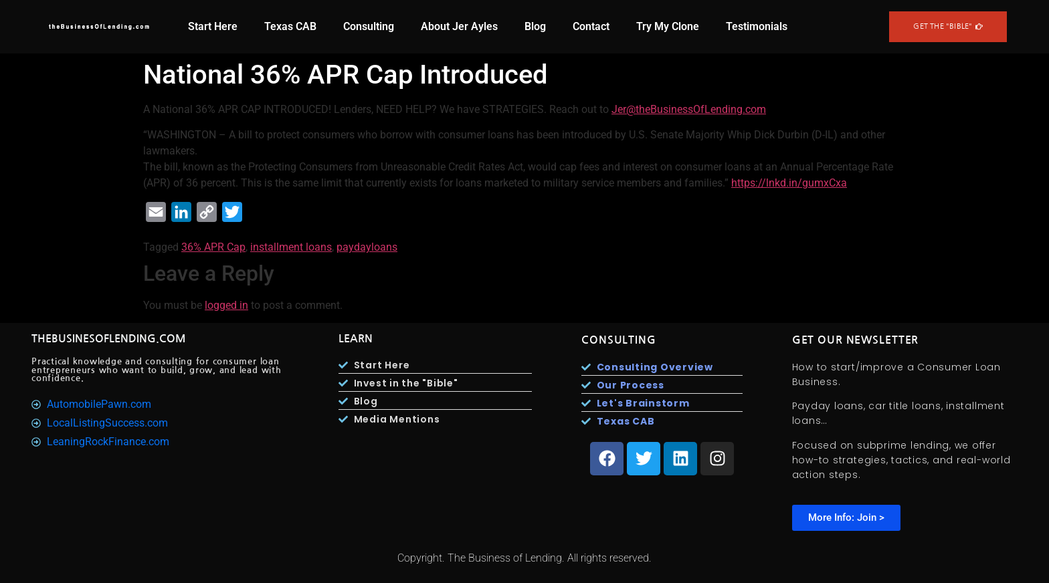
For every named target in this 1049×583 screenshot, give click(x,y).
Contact (591, 26)
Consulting (368, 26)
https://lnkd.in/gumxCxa (789, 183)
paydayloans (367, 247)
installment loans (291, 247)
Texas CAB (290, 26)
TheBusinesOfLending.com (108, 339)
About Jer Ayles (459, 26)
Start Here (212, 26)
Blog (535, 26)
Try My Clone (667, 26)
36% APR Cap (213, 247)
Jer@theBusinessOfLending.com (688, 109)
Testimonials (756, 26)
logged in (226, 305)
